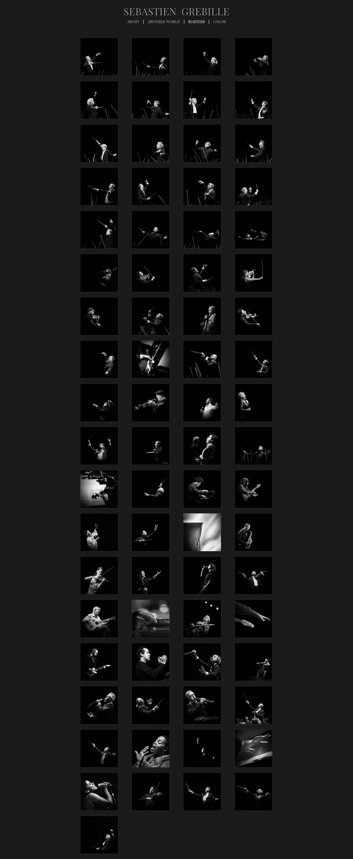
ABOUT (133, 21)
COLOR (219, 21)
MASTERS (196, 21)
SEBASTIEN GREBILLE (176, 11)
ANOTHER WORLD (164, 21)
